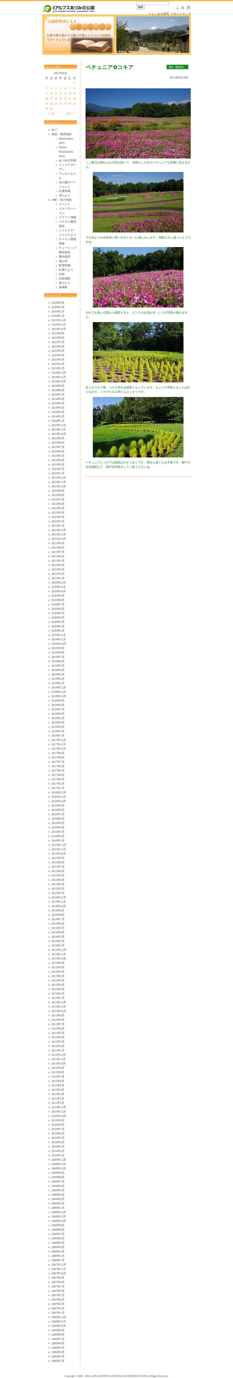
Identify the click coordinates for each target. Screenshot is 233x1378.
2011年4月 (58, 1089)
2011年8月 (58, 1072)
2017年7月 (58, 761)
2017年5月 (58, 770)
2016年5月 (58, 823)
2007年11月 (59, 1269)
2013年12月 (59, 949)
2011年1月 (58, 1102)
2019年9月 (58, 648)
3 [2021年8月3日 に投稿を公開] (51, 88)
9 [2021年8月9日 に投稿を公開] (46, 93)
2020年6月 (58, 608)
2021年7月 (58, 551)
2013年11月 (59, 954)
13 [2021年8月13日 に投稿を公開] (65, 93)
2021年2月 (58, 573)
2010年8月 (58, 1124)
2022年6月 (58, 503)
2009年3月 (58, 1199)
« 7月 (51, 113)
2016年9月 (58, 805)
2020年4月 (58, 617)
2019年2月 (58, 678)
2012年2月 (58, 1046)
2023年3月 (58, 464)
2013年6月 (58, 976)
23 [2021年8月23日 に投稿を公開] (46, 103)
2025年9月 (58, 333)
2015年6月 (58, 871)
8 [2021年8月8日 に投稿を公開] (74, 88)
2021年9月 (58, 543)
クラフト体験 (67, 217)
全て (54, 129)
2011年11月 (59, 1059)
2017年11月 (59, 744)
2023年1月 (58, 473)
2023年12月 (59, 425)
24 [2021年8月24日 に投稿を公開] (51, 103)
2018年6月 (58, 713)
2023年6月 (58, 451)
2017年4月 (58, 774)
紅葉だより (66, 269)
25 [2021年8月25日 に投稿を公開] (55, 103)
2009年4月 (58, 1194)
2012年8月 (58, 1019)
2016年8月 (58, 809)
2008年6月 (58, 1238)
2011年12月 (59, 1054)
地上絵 (63, 261)
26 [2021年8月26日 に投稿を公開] (60, 103)
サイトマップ (182, 13)
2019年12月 (59, 635)
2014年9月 (58, 910)
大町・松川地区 (62, 199)
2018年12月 (59, 687)
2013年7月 (58, 971)
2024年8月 (58, 390)
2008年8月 (58, 1229)
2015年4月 (58, 879)
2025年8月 (58, 337)
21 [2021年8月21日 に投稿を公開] (69, 98)
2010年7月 (58, 1129)
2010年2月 (58, 1150)
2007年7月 (58, 1286)
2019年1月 (58, 683)
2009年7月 (58, 1181)
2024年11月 (59, 377)
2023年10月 (59, 433)
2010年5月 (58, 1137)
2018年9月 (58, 700)
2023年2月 (58, 468)
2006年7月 (58, 1338)
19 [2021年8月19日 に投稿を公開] (60, 98)
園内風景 (64, 256)
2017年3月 (58, 779)
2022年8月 (58, 495)
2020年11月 (59, 586)
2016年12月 (59, 792)
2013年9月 (58, 962)
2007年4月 (58, 1299)
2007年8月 (58, 1282)
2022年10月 (59, 486)
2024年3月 (58, 412)
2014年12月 (59, 897)
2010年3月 (58, 1146)
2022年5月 (58, 508)
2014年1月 (58, 945)
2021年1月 (58, 578)
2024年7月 (58, 394)
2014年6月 (58, 923)
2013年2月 (58, 993)
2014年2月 (58, 941)
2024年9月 (58, 385)
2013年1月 (58, 997)
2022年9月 (58, 490)
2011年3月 (58, 1094)
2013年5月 (58, 980)
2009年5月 (58, 1190)
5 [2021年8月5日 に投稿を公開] (60, 88)
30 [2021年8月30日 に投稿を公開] (46, 108)
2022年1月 (58, 525)
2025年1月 (58, 368)
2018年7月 (58, 709)
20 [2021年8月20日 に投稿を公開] (65, 98)
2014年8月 (58, 914)
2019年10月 (59, 643)
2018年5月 (58, 718)
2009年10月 (59, 1168)
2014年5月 (58, 927)
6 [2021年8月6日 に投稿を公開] (65, 88)
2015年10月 (59, 853)
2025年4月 (58, 355)
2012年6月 (58, 1028)
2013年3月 (58, 989)
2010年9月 (58, 1120)
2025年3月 (58, 359)
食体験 (63, 287)
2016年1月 (58, 840)
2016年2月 (58, 836)
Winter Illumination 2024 (66, 152)
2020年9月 (58, 595)
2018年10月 (59, 696)
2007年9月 (58, 1277)
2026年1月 (58, 315)
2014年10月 (59, 906)
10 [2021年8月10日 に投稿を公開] (51, 93)
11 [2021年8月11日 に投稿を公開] (55, 93)
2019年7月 (58, 656)
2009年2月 (58, 1203)
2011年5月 (58, 1085)
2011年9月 (58, 1067)
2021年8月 (58, 547)
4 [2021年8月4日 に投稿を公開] (56, 88)
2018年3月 (58, 726)
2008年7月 (58, 1234)
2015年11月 (59, 849)
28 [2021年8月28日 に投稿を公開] (69, 103)
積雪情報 (64, 265)
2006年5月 (58, 1347)
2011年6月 (58, 1081)
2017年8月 (58, 757)
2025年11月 (59, 324)
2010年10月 (59, 1115)
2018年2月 (58, 731)
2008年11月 (59, 1216)
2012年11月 (59, 1006)
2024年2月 (58, 416)
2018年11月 (59, 691)
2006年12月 (59, 1317)
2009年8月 (58, 1177)
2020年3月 (58, 621)
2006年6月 (58, 1343)
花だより (64, 195)
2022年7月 (58, 499)
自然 (62, 274)
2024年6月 (58, 398)
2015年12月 (59, 844)
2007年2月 (58, 1308)
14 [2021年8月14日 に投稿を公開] (69, 93)
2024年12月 (59, 372)
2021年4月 (58, 565)
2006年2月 (58, 1360)
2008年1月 (58, 1260)
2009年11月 (59, 1164)
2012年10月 (59, 1011)
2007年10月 (59, 1273)
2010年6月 (58, 1133)
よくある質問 (160, 13)
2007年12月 (59, 1264)
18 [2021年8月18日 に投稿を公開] (55, 98)
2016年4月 (58, 827)
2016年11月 (59, 796)
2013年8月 (58, 967)
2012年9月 (58, 1015)
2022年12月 (59, 477)
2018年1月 (58, 735)
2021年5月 (58, 560)
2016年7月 (58, 814)
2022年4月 (58, 512)
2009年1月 (58, 1207)
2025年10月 (59, 328)
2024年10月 (59, 381)
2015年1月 (58, 892)
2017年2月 (58, 783)
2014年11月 (59, 901)
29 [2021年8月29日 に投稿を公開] (74, 103)
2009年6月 (58, 1185)
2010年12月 (59, 1107)
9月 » (69, 113)
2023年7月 (58, 447)
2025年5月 (58, 350)
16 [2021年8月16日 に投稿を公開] (46, 98)
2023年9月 (58, 438)
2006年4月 (58, 1352)
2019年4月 (58, 670)
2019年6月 (58, 661)
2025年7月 (58, 342)
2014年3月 (58, 936)
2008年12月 (59, 1212)
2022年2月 (58, 521)
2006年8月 (58, 1334)
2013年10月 (59, 958)
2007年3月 (58, 1303)
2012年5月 (58, 1032)
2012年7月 (58, 1024)
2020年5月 (58, 613)
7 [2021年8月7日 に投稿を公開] (69, 88)
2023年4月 (58, 460)
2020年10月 (59, 591)
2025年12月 (59, 320)
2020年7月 (58, 604)
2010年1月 (58, 1155)
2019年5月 (58, 665)
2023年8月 (58, 442)
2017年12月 (59, 739)
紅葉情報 (64, 191)
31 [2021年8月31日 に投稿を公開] (51, 108)
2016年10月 (59, 801)
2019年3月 (58, 674)
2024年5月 (58, 403)
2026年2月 (58, 311)
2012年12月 (59, 1002)
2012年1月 (58, 1050)
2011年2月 (58, 1098)
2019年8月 (58, 652)
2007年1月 (58, 1312)
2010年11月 (59, 1111)
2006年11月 (59, 1321)
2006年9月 (58, 1330)
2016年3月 (58, 831)
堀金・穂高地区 (62, 134)
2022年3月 (58, 516)
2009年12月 (59, 1159)
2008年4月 (58, 1247)
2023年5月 (58, 455)
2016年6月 (58, 818)
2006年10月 (59, 1325)
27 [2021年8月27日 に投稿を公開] (65, 103)
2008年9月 (58, 1225)
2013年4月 (58, 984)
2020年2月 (58, 626)
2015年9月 (58, 858)
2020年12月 (59, 582)
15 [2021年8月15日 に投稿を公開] (74, 93)
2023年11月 (59, 429)
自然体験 (64, 278)
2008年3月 (58, 1251)
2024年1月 (58, 420)
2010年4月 (58, 1142)
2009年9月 (58, 1172)
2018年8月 (58, 704)
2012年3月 (58, 1041)
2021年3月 (58, 569)
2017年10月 (59, 748)
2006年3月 (58, 1356)
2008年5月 (58, 1242)
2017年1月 (58, 788)
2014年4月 (58, 932)
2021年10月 (59, 538)
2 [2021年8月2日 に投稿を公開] (46, 88)
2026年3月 (58, 307)
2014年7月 (58, 919)
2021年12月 (59, 530)
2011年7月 (58, 1076)
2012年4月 (58, 1037)
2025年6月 (58, 346)
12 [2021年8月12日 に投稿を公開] (60, 93)
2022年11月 (59, 482)
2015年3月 (58, 884)
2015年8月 (58, 862)
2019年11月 (59, 639)
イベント (64, 204)
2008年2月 (58, 1255)
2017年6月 (58, 766)
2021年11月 (59, 534)
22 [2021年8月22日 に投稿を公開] (74, 98)
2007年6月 (58, 1290)
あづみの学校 (67, 160)
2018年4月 (58, 722)
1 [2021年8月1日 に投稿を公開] (74, 83)
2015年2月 (58, 888)
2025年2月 (58, 363)
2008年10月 (59, 1220)
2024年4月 (58, 407)
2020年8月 (58, 600)
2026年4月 (58, 302)
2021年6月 (58, 556)
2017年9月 (58, 753)
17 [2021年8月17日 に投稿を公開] (51, 98)
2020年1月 (58, 630)
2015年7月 (58, 866)
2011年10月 (59, 1063)
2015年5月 (58, 875)
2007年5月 (58, 1295)
